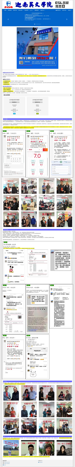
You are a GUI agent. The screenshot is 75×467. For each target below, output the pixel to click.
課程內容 (15, 10)
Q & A (31, 10)
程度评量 (64, 10)
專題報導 (26, 10)
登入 (69, 10)
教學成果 (20, 10)
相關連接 (37, 10)
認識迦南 (10, 10)
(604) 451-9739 (7, 462)
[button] (8, 19)
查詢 (14, 113)
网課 (5, 10)
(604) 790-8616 (7, 463)
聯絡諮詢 (58, 10)
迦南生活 (42, 10)
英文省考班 (7, 95)
